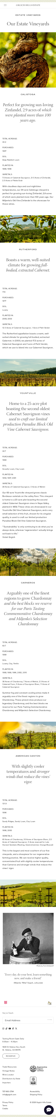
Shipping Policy (36, 1094)
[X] (16, 1028)
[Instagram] (3, 1028)
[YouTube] (10, 1028)
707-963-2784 (8, 1091)
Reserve (11, 1056)
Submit (49, 1019)
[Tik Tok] (6, 1028)
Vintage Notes (8, 1071)
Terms (4, 1105)
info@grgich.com (9, 1094)
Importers (6, 1082)
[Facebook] (13, 1028)
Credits (5, 1108)
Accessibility (35, 1091)
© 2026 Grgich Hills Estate (40, 1102)
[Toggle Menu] (4, 4)
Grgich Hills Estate (28, 5)
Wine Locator (8, 1074)
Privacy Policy (7, 1102)
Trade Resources (9, 1067)
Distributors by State (11, 1078)
